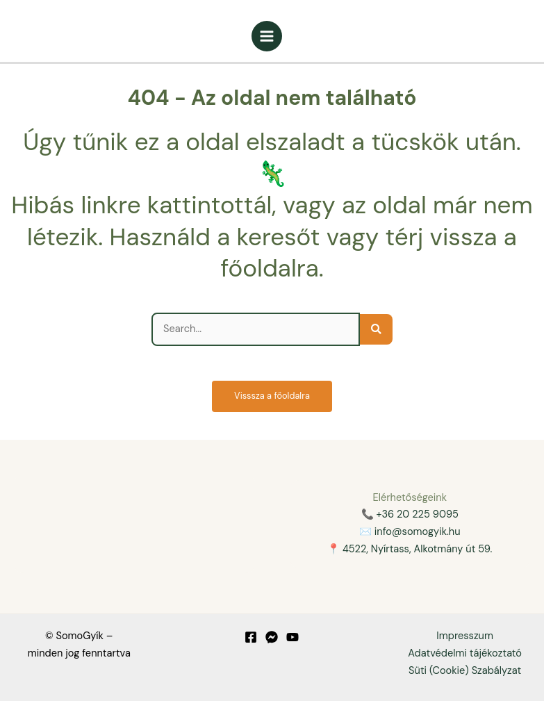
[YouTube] (292, 637)
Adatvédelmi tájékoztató (465, 653)
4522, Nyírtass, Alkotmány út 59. (417, 549)
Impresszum (464, 636)
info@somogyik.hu (417, 531)
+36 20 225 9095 (417, 514)
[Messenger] (271, 637)
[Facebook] (251, 637)
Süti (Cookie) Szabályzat (465, 670)
